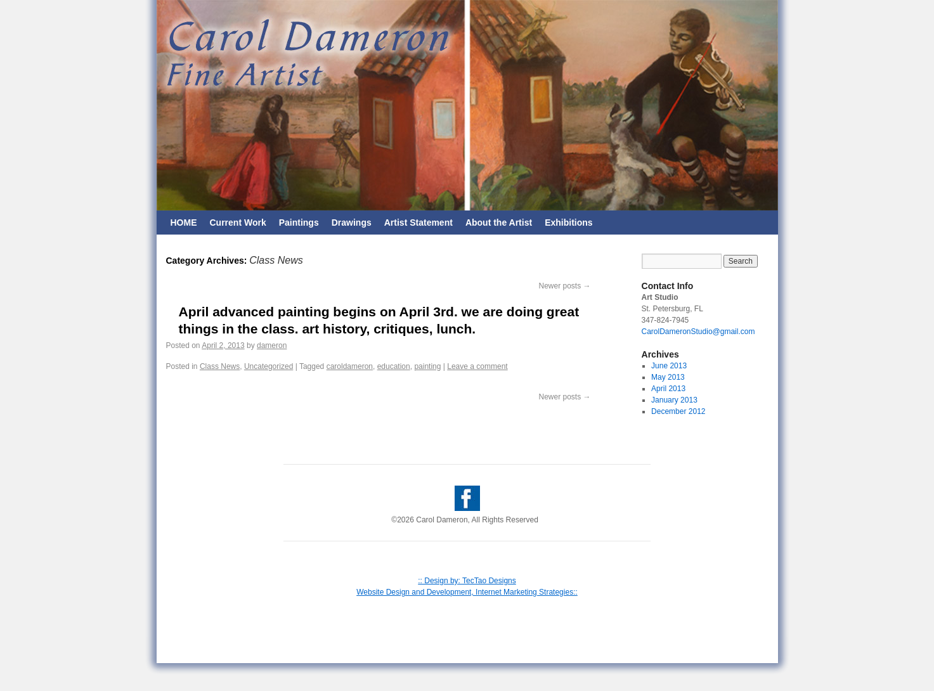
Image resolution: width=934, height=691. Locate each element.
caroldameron (350, 366)
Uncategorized (268, 366)
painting (427, 366)
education (393, 366)
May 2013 (668, 377)
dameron (272, 345)
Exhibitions (568, 222)
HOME (184, 222)
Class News (220, 366)
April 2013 (668, 388)
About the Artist (498, 222)
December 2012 (678, 411)
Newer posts (564, 285)
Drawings (352, 222)
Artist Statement (418, 222)
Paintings (299, 222)
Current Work (238, 222)
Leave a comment (477, 366)
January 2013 (674, 400)
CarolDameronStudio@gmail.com (698, 331)
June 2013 (669, 365)
